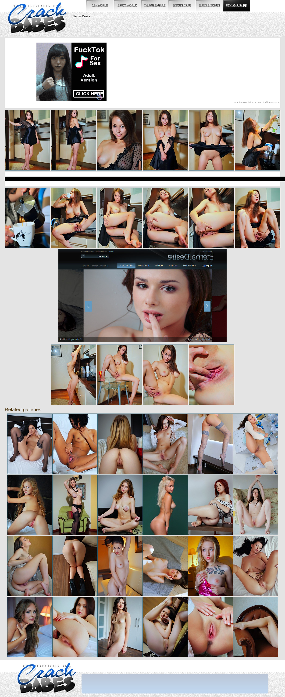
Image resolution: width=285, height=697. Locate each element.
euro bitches (209, 5)
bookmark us (236, 5)
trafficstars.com (271, 102)
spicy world (127, 5)
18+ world (100, 5)
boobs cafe (182, 5)
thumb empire (154, 5)
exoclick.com (249, 102)
